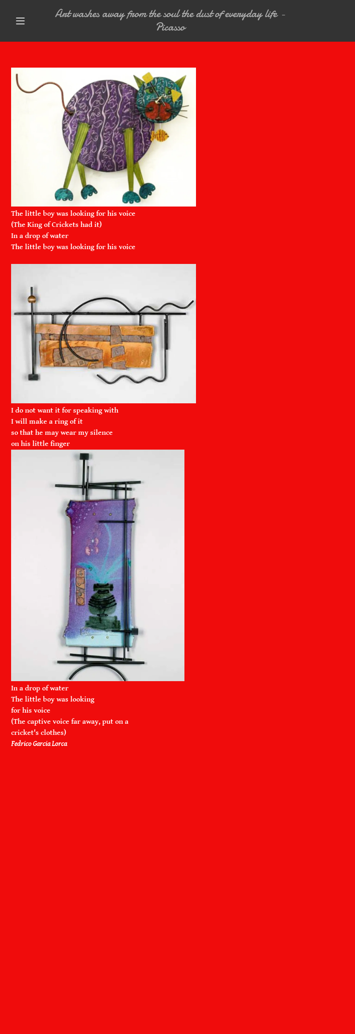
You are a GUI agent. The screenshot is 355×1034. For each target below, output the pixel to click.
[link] (170, 28)
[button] (20, 21)
